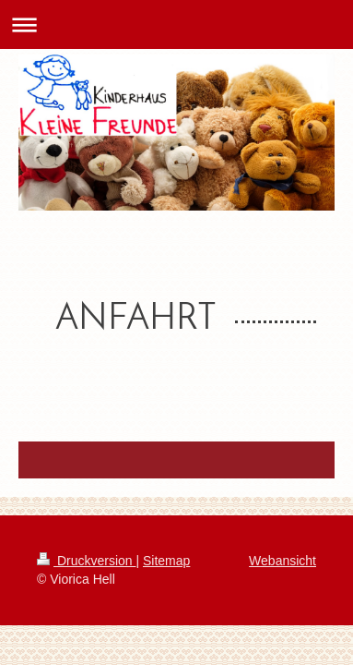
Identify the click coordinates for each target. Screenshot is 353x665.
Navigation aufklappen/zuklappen (176, 24)
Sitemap (166, 560)
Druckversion (86, 560)
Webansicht (282, 560)
